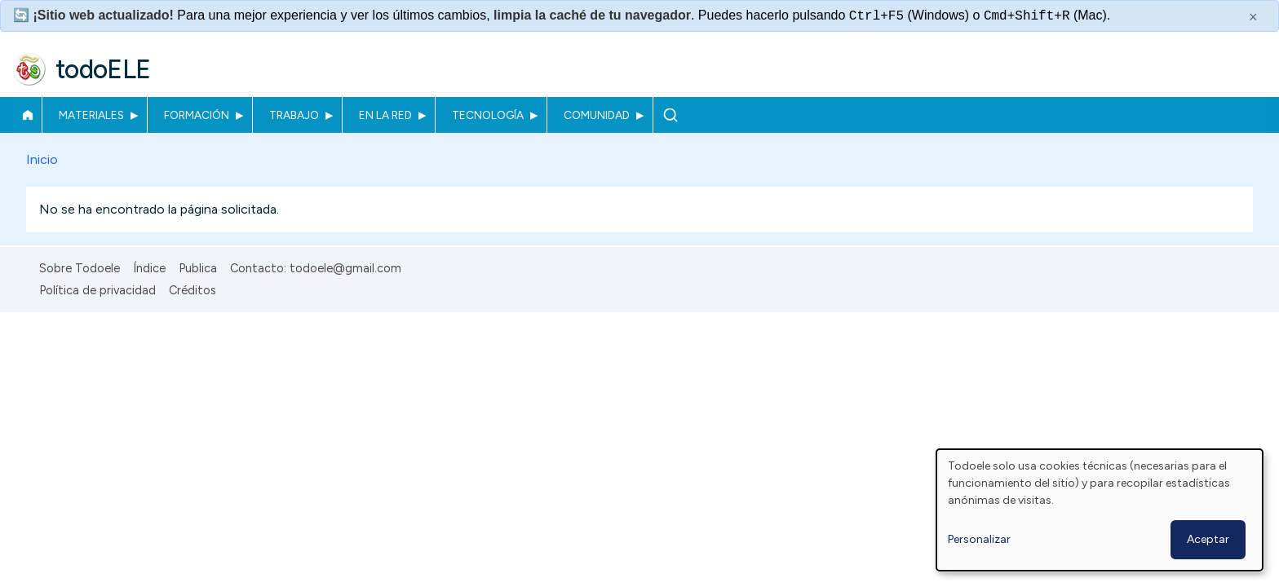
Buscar (670, 115)
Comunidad (597, 114)
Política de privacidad (97, 290)
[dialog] (1099, 510)
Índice (149, 268)
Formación (196, 114)
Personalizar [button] (979, 539)
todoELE (103, 69)
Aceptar (1208, 539)
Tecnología (488, 114)
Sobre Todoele (79, 268)
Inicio (27, 115)
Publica (198, 268)
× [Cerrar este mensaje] (1253, 17)
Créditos (192, 290)
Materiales (91, 114)
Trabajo (294, 114)
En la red (385, 114)
